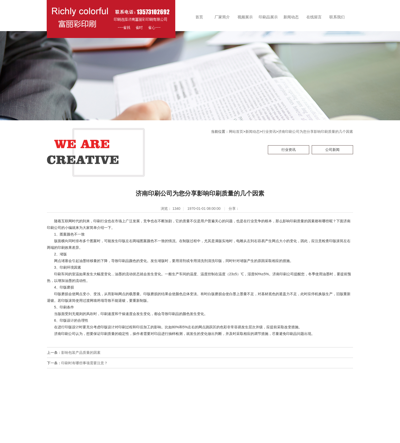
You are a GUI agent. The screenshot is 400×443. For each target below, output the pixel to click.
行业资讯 (269, 131)
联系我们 (337, 17)
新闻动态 (291, 17)
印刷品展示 (268, 17)
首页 (199, 17)
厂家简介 (222, 17)
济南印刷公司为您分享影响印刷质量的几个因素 (315, 131)
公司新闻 (332, 150)
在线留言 (314, 17)
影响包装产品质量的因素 (81, 352)
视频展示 (245, 17)
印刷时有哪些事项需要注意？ (84, 363)
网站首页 (236, 131)
